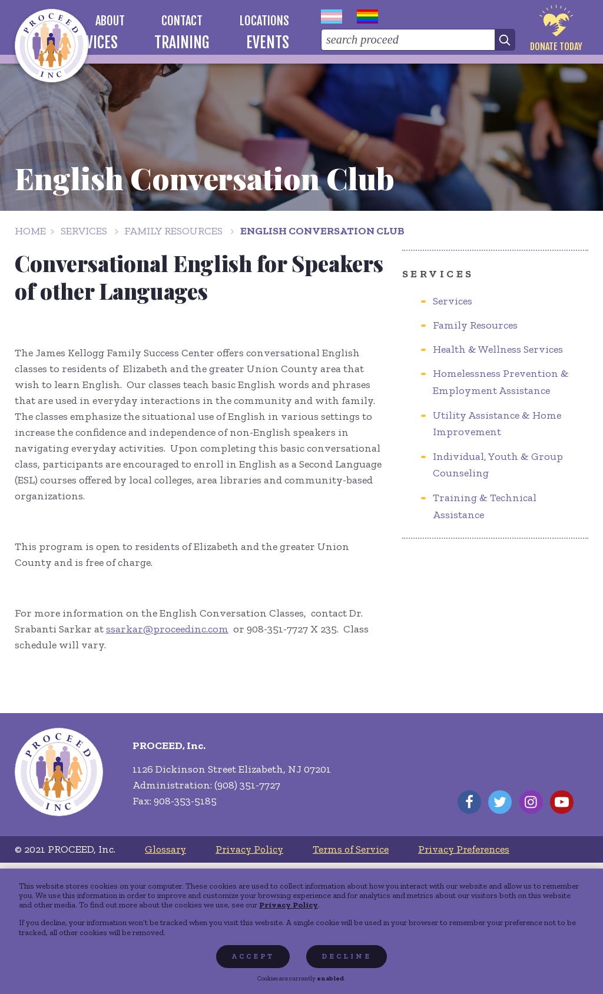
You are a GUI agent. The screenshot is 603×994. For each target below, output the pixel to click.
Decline (347, 956)
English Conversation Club (322, 230)
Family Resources (173, 230)
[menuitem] (110, 21)
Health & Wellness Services (498, 349)
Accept (252, 956)
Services (84, 230)
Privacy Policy (288, 904)
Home (30, 230)
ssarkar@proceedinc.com (167, 628)
